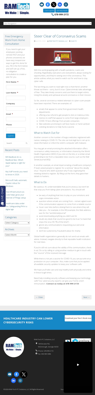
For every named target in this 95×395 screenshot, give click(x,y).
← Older (39, 297)
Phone (9, 124)
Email (9, 114)
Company (10, 103)
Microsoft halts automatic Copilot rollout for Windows (16, 183)
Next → (86, 297)
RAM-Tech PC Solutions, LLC (58, 41)
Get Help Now (62, 10)
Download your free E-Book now (78, 318)
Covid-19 (74, 41)
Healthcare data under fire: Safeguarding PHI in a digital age (16, 206)
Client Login (49, 10)
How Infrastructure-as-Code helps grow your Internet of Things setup (16, 194)
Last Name (12, 92)
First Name (12, 82)
